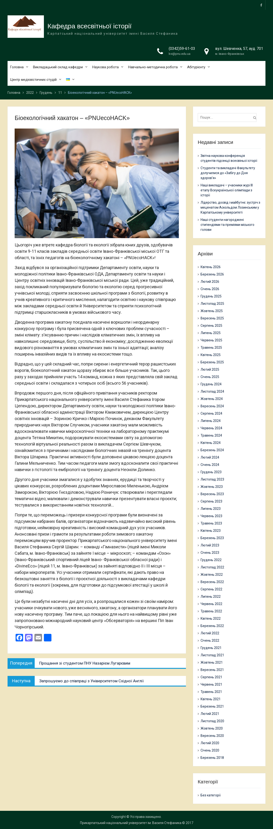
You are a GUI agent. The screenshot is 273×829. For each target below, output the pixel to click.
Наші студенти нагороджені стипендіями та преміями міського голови (227, 225)
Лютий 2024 (210, 457)
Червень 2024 (211, 428)
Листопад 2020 (212, 721)
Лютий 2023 (210, 545)
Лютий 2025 (210, 369)
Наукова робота (105, 67)
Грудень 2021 (211, 648)
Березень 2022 (212, 626)
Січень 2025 (210, 377)
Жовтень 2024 (212, 399)
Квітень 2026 (211, 267)
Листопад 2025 (212, 303)
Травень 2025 (211, 347)
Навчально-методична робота (153, 67)
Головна (17, 67)
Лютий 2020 (210, 743)
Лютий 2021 (210, 714)
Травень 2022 (211, 611)
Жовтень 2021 (212, 662)
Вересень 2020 (212, 736)
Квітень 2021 (211, 699)
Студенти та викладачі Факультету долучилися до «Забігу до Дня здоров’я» (228, 173)
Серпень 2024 (211, 413)
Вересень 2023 (212, 494)
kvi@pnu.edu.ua (179, 54)
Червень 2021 (211, 684)
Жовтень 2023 (212, 487)
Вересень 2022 (212, 582)
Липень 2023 (211, 509)
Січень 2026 (210, 289)
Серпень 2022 (211, 589)
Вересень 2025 (212, 318)
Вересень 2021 (212, 670)
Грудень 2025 (211, 296)
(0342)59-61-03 (182, 49)
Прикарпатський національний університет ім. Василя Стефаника (130, 823)
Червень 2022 (211, 604)
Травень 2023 (211, 523)
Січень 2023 (210, 552)
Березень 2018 (212, 758)
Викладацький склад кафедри (58, 67)
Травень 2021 (211, 692)
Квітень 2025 (211, 355)
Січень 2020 (210, 750)
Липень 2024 (211, 421)
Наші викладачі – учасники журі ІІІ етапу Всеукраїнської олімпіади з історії (227, 190)
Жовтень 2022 (212, 574)
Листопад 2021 (212, 655)
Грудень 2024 (211, 384)
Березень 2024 (212, 450)
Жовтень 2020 (212, 728)
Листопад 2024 (212, 391)
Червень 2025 (211, 340)
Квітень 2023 (211, 531)
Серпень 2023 (211, 501)
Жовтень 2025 (212, 311)
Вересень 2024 (212, 406)
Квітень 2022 (211, 618)
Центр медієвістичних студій (33, 80)
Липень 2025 (211, 333)
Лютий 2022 (210, 633)
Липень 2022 (211, 596)
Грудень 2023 (211, 472)
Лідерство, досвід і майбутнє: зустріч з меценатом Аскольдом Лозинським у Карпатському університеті (230, 207)
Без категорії (211, 795)
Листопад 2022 (212, 567)
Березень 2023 (212, 538)
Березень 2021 (212, 706)
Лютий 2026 (210, 281)
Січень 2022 (210, 640)
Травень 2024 (211, 435)
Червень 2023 (211, 516)
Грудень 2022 (211, 560)
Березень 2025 (212, 362)
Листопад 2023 (212, 479)
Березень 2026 (212, 274)
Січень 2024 (210, 465)
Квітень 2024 (211, 443)
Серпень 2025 (211, 325)
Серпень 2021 (211, 677)
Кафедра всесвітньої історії (89, 26)
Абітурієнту (196, 67)
